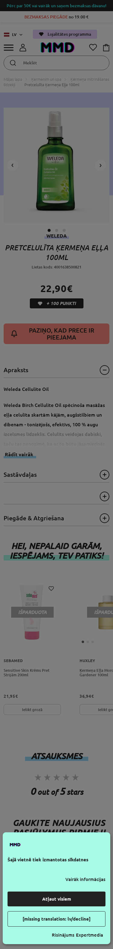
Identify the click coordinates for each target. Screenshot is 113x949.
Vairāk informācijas (85, 879)
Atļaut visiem (56, 899)
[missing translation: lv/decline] (57, 918)
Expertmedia (89, 935)
